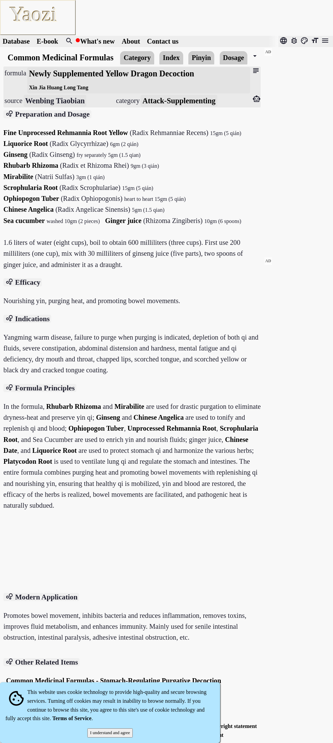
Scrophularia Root (30, 187)
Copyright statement (232, 726)
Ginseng (15, 154)
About (132, 41)
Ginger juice (123, 220)
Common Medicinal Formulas (60, 57)
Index (171, 57)
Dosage (233, 57)
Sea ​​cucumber (24, 220)
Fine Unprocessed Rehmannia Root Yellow (65, 132)
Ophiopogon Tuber (31, 198)
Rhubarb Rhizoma (30, 165)
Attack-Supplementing (178, 100)
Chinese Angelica (28, 209)
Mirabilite (18, 176)
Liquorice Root (25, 143)
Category (137, 57)
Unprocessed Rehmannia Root (172, 428)
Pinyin (201, 57)
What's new (97, 41)
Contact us (162, 41)
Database (16, 41)
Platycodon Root (27, 461)
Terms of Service (71, 718)
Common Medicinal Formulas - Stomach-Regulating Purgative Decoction (113, 680)
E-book (47, 41)
